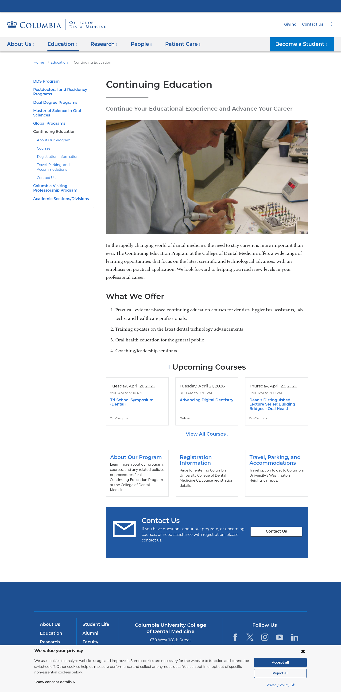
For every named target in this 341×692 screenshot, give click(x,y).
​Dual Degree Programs (53, 102)
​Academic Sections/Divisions (59, 199)
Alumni (89, 629)
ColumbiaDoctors (238, 592)
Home (38, 62)
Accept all (280, 662)
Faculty (89, 637)
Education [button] (60, 44)
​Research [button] (100, 44)
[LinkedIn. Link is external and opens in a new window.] (294, 633)
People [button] (136, 44)
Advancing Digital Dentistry (204, 400)
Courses (43, 148)
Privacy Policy (280, 685)
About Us (49, 620)
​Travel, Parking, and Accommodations (276, 471)
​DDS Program (45, 81)
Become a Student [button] (304, 44)
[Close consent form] (303, 651)
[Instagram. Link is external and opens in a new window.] (265, 633)
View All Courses (206, 434)
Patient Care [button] (176, 44)
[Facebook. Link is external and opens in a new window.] (235, 633)
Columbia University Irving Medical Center (170, 5)
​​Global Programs (48, 123)
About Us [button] (20, 44)
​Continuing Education (52, 132)
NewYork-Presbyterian (170, 595)
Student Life (94, 620)
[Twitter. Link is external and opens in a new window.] (250, 633)
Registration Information (55, 157)
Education (56, 62)
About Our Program (51, 140)
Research (49, 637)
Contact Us (313, 24)
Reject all (280, 673)
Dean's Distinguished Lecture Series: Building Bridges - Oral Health (275, 404)
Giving (292, 24)
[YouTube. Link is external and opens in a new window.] (280, 633)
